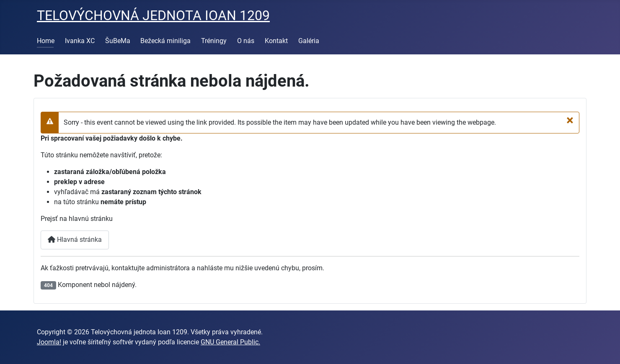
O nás (245, 41)
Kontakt (276, 41)
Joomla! (49, 342)
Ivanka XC (80, 41)
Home (45, 41)
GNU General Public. (230, 342)
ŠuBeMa (117, 41)
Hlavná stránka (75, 240)
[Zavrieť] (570, 120)
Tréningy (214, 41)
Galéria (308, 41)
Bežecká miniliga (165, 41)
